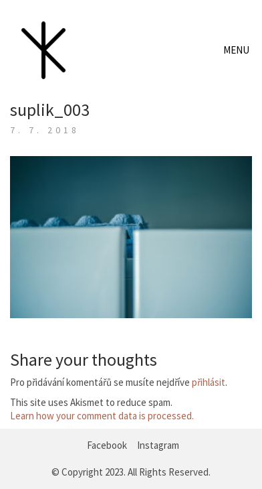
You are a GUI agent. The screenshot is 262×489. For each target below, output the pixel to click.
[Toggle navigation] (237, 50)
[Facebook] (107, 445)
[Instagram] (158, 445)
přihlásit (208, 382)
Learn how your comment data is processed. (102, 415)
